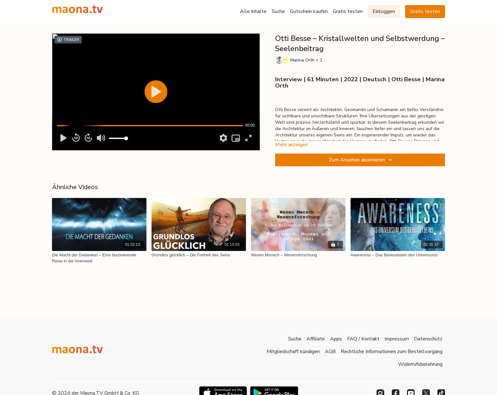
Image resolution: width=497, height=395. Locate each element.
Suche (278, 11)
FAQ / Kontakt (363, 338)
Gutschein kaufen (309, 11)
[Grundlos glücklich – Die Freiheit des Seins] (199, 255)
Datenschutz (428, 338)
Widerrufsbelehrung (420, 364)
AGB (330, 351)
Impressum (396, 338)
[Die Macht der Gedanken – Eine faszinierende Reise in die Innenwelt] (99, 258)
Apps (336, 338)
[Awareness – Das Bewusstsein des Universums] (398, 255)
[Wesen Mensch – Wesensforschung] (298, 255)
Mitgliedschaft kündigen (293, 351)
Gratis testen (348, 11)
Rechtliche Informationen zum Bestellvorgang (391, 351)
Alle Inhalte (253, 11)
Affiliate (316, 338)
